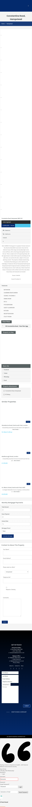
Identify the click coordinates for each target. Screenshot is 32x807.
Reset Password (23, 792)
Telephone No (7, 577)
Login (20, 787)
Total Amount (5, 507)
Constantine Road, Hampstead (12, 391)
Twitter (5, 373)
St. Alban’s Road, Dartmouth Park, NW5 (13, 487)
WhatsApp (6, 376)
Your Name (6, 549)
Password (2, 782)
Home (3, 23)
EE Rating (7, 394)
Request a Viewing (10, 589)
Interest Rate (5, 521)
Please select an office (9, 567)
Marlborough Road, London (10, 456)
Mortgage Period (6, 528)
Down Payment (5, 514)
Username (2, 776)
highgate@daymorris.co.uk (17, 661)
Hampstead (9, 23)
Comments (6, 597)
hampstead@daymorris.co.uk (17, 652)
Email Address (7, 558)
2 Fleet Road (4, 802)
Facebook (6, 369)
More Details (16, 429)
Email (5, 380)
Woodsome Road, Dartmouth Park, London (15, 425)
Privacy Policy (16, 662)
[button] (28, 5)
